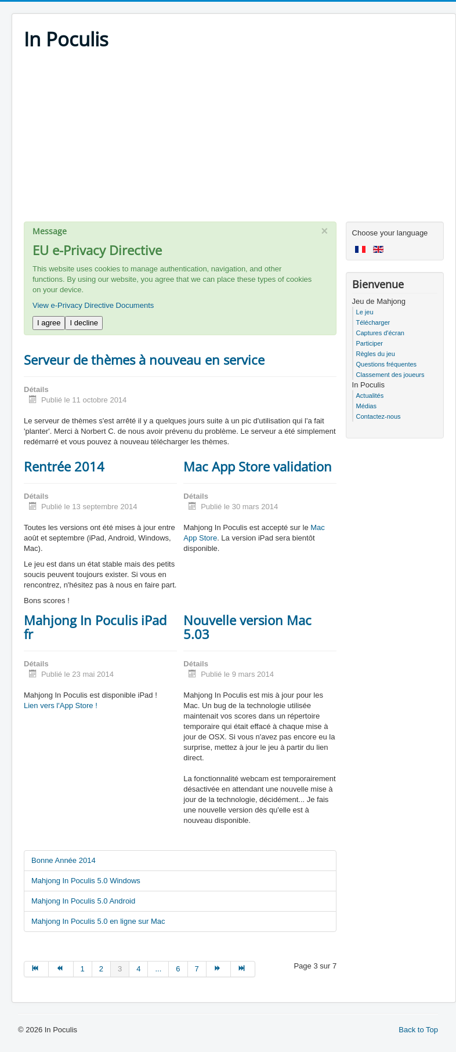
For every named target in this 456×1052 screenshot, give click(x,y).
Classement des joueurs (390, 374)
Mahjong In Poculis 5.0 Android (83, 901)
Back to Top (418, 1029)
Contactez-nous (378, 416)
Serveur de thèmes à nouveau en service (144, 359)
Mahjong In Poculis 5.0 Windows (85, 880)
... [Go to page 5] (158, 968)
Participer (369, 343)
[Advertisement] (234, 140)
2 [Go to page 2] (101, 968)
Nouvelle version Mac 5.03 (247, 627)
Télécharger (373, 322)
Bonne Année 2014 (63, 860)
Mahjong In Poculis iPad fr (95, 627)
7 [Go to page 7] (197, 968)
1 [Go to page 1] (83, 968)
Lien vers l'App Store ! (60, 705)
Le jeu (365, 312)
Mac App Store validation (257, 466)
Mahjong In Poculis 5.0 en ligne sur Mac (98, 921)
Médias (366, 405)
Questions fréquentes (386, 364)
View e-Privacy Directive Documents (93, 305)
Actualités (370, 395)
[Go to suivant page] (219, 969)
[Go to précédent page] (61, 969)
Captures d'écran (380, 332)
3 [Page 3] (120, 968)
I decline (83, 322)
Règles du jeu (375, 353)
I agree (48, 322)
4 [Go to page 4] (138, 968)
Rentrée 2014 (64, 466)
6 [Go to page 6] (178, 968)
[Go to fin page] (243, 969)
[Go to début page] (36, 969)
